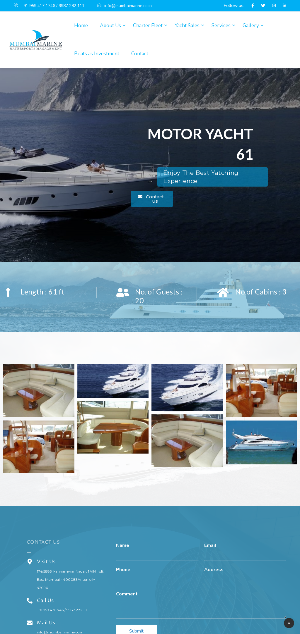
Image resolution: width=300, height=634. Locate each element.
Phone (123, 570)
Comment (127, 594)
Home (81, 25)
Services (221, 25)
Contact (139, 53)
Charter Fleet (148, 25)
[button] (152, 199)
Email (210, 545)
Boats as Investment (96, 53)
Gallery (251, 25)
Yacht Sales (187, 25)
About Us (110, 25)
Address (214, 570)
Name (122, 545)
